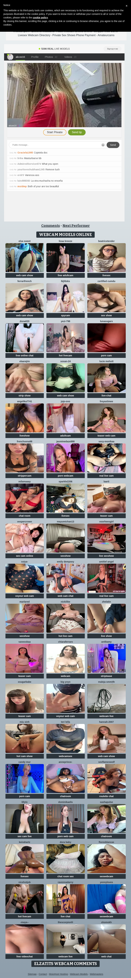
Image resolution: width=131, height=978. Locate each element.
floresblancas (106, 842)
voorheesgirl (106, 521)
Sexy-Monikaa (106, 441)
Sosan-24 (65, 361)
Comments (50, 226)
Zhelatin (106, 601)
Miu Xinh (25, 722)
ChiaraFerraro (65, 641)
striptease (106, 676)
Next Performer (76, 226)
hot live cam (65, 636)
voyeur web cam (24, 596)
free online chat (24, 355)
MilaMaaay (24, 481)
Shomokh (106, 922)
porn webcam (65, 475)
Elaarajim (24, 361)
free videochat (25, 956)
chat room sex (65, 876)
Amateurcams (106, 35)
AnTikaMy (106, 641)
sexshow (65, 555)
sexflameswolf (106, 762)
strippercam (24, 475)
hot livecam (65, 355)
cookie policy (40, 17)
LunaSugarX (106, 321)
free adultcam (65, 275)
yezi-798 (65, 321)
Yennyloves (106, 882)
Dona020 (25, 321)
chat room (24, 515)
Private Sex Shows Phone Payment (74, 35)
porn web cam (65, 836)
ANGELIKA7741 (24, 401)
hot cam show (24, 756)
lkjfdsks (65, 281)
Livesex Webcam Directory (34, 35)
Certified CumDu (106, 281)
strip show (25, 395)
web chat (106, 956)
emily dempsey (65, 561)
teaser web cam (106, 435)
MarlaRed (24, 601)
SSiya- (24, 561)
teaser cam (106, 515)
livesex (107, 275)
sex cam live (25, 836)
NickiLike (65, 601)
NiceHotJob (25, 882)
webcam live (106, 716)
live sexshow (106, 555)
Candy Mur (25, 762)
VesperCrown (24, 521)
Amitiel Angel (106, 561)
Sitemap (32, 974)
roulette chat (106, 796)
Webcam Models (79, 974)
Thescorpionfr (65, 922)
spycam (65, 315)
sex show (106, 315)
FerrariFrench (24, 281)
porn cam (106, 355)
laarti (106, 481)
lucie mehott (106, 361)
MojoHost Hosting (58, 974)
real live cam (106, 475)
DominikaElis (65, 802)
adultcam (65, 435)
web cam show (24, 275)
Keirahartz (24, 842)
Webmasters (96, 974)
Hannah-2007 (106, 722)
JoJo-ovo (65, 401)
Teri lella (65, 722)
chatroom (65, 796)
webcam (65, 676)
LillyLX (24, 802)
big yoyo (65, 681)
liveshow (24, 435)
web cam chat (65, 596)
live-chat (106, 395)
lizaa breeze (65, 241)
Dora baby (65, 842)
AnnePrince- (65, 762)
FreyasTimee (106, 401)
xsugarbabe (24, 681)
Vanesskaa (25, 641)
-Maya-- (24, 922)
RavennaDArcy (65, 882)
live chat (65, 916)
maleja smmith (106, 681)
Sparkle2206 (65, 481)
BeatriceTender (106, 241)
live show (106, 636)
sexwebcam (106, 876)
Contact (43, 974)
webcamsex (65, 756)
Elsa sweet (25, 241)
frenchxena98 (24, 441)
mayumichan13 (65, 521)
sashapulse (106, 802)
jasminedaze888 (65, 441)
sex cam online (24, 555)
